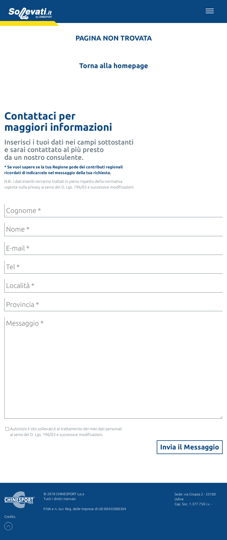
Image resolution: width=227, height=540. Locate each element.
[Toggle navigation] (209, 10)
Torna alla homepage (113, 66)
